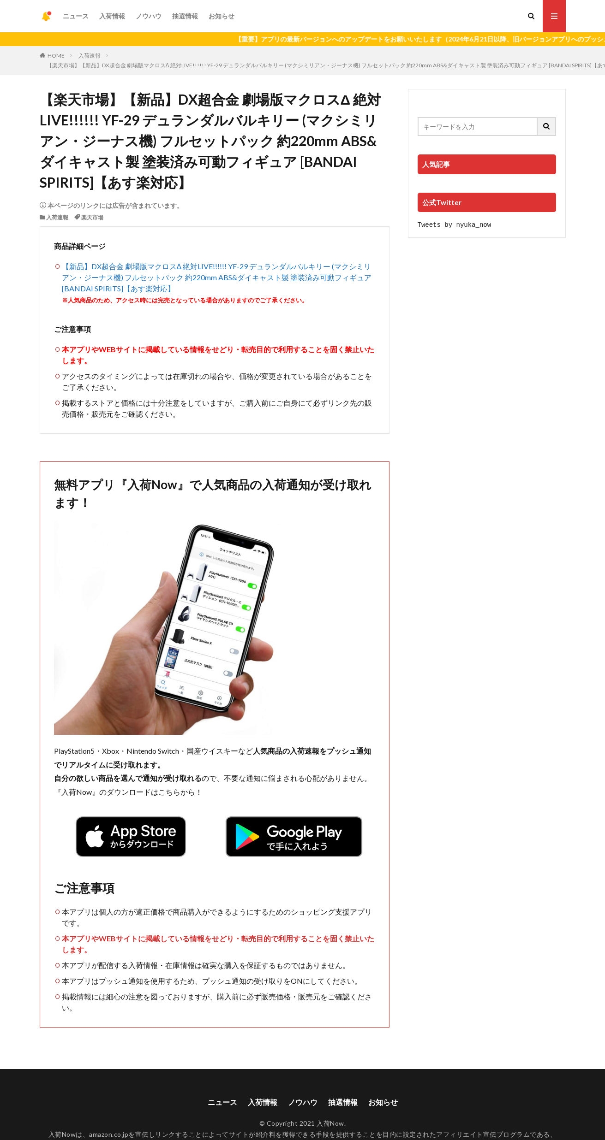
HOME (56, 55)
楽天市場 (92, 217)
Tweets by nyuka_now (454, 224)
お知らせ (221, 16)
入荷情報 (112, 16)
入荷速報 (89, 55)
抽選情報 (185, 16)
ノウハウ (149, 16)
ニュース (76, 16)
